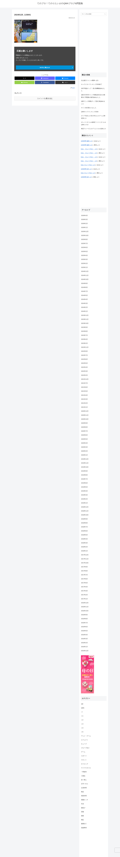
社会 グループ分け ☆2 (88, 165)
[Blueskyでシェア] (65, 78)
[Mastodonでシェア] (45, 78)
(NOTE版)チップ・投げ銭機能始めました (93, 90)
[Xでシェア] (24, 78)
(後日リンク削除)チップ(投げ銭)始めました (93, 102)
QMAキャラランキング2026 (89, 111)
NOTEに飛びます (44, 67)
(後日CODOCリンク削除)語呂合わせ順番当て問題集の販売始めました (93, 96)
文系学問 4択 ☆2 (86, 169)
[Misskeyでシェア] (24, 82)
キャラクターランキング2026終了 (91, 84)
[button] (65, 82)
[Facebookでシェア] (45, 82)
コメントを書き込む (45, 98)
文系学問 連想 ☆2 (86, 141)
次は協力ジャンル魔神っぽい (90, 80)
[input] (94, 14)
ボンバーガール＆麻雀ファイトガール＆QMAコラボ (93, 123)
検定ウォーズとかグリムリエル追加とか (93, 128)
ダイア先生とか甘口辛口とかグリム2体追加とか (93, 117)
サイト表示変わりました (88, 108)
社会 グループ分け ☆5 (89, 149)
